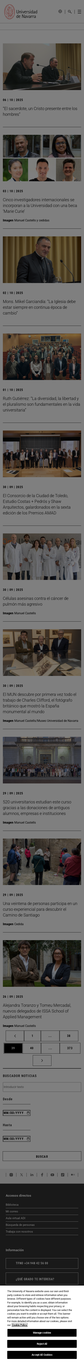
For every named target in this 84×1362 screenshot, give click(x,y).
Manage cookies (42, 1332)
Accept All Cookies (42, 1354)
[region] (42, 1324)
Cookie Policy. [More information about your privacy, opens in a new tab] (19, 1325)
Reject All (42, 1343)
